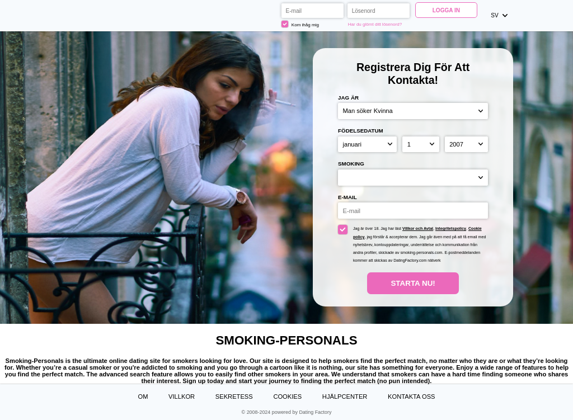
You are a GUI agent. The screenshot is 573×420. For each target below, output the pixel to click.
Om (143, 396)
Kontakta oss (411, 396)
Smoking (351, 164)
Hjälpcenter (345, 396)
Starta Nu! (413, 283)
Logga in (446, 10)
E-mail (347, 197)
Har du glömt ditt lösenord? (375, 24)
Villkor (181, 396)
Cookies (287, 396)
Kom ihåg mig (300, 24)
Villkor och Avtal (417, 228)
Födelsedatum (360, 131)
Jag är (348, 98)
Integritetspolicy (450, 228)
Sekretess (234, 396)
